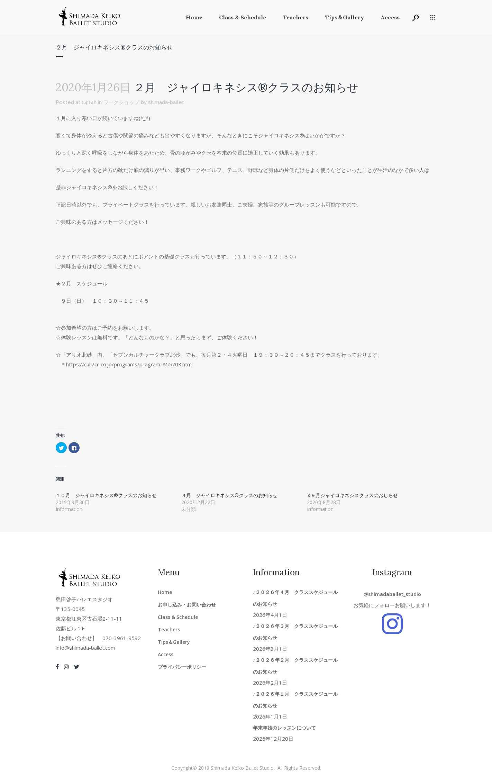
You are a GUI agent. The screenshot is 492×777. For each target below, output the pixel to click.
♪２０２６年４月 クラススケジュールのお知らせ (295, 598)
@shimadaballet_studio (392, 594)
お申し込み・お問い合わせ (187, 604)
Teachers (169, 629)
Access (165, 654)
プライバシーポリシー (182, 667)
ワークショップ (121, 102)
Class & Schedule (178, 617)
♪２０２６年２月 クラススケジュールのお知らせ (295, 666)
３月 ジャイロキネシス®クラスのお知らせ (229, 495)
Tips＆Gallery (174, 642)
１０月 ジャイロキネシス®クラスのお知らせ (106, 495)
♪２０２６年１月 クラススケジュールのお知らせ (295, 700)
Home (165, 592)
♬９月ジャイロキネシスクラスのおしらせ (352, 495)
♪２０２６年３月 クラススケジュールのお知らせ (295, 632)
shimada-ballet (166, 102)
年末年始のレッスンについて (284, 727)
